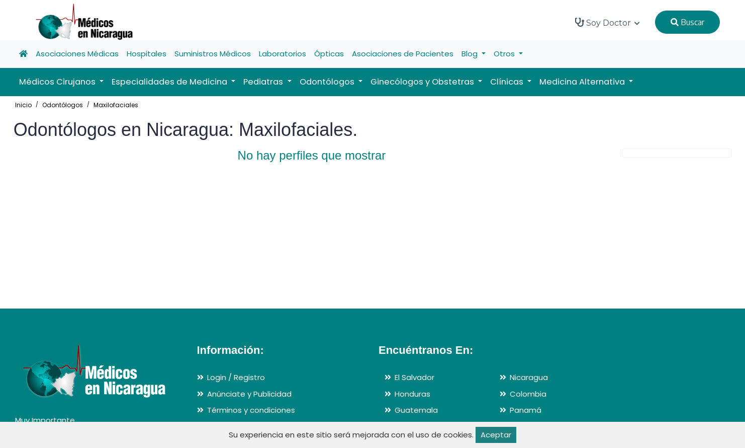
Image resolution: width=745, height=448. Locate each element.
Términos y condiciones (251, 410)
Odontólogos (62, 105)
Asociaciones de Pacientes (402, 53)
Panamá (525, 410)
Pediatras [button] (264, 82)
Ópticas (329, 53)
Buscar (687, 22)
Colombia (528, 394)
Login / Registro (236, 377)
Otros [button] (505, 53)
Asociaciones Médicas (77, 53)
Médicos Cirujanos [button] (58, 82)
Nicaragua (529, 377)
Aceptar (496, 434)
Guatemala (416, 410)
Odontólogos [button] (328, 82)
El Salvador (414, 377)
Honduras (412, 394)
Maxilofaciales (116, 105)
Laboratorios (282, 53)
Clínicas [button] (507, 82)
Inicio (23, 105)
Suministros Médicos (212, 53)
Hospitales (146, 53)
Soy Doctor (607, 23)
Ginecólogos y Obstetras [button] (423, 82)
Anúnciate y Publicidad (249, 394)
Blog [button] (470, 53)
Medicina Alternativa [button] (583, 82)
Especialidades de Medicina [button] (170, 82)
